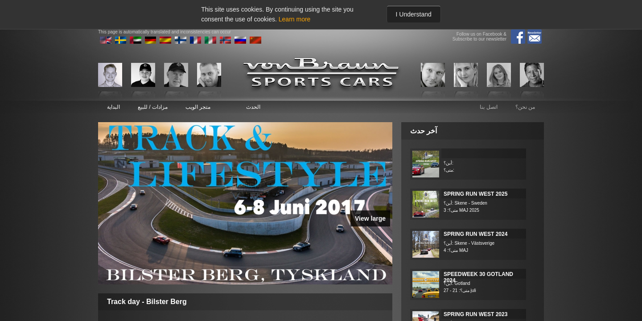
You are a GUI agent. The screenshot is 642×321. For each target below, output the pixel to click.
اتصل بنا (488, 107)
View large (370, 218)
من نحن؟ (525, 107)
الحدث (253, 107)
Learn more (295, 19)
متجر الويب (197, 107)
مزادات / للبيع (153, 107)
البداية (113, 107)
